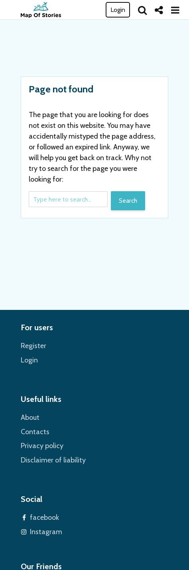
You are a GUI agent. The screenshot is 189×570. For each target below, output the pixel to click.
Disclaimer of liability (53, 460)
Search (128, 200)
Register (33, 345)
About (30, 417)
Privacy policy (42, 445)
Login (117, 10)
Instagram (46, 531)
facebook (44, 517)
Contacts (35, 431)
